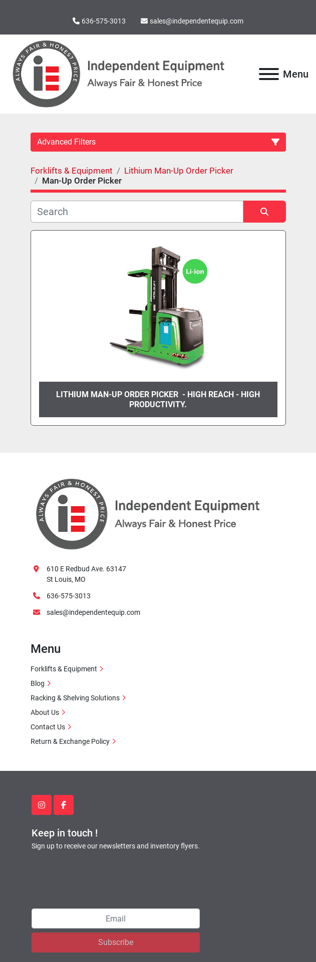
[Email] (116, 918)
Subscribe (115, 942)
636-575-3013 (104, 21)
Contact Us (48, 727)
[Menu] (269, 74)
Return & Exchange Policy (70, 741)
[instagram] (42, 805)
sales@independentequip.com (196, 21)
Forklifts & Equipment (64, 669)
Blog (38, 683)
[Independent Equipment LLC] (148, 513)
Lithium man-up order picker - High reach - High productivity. (158, 399)
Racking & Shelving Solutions (75, 698)
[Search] (137, 212)
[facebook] (64, 805)
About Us (45, 712)
